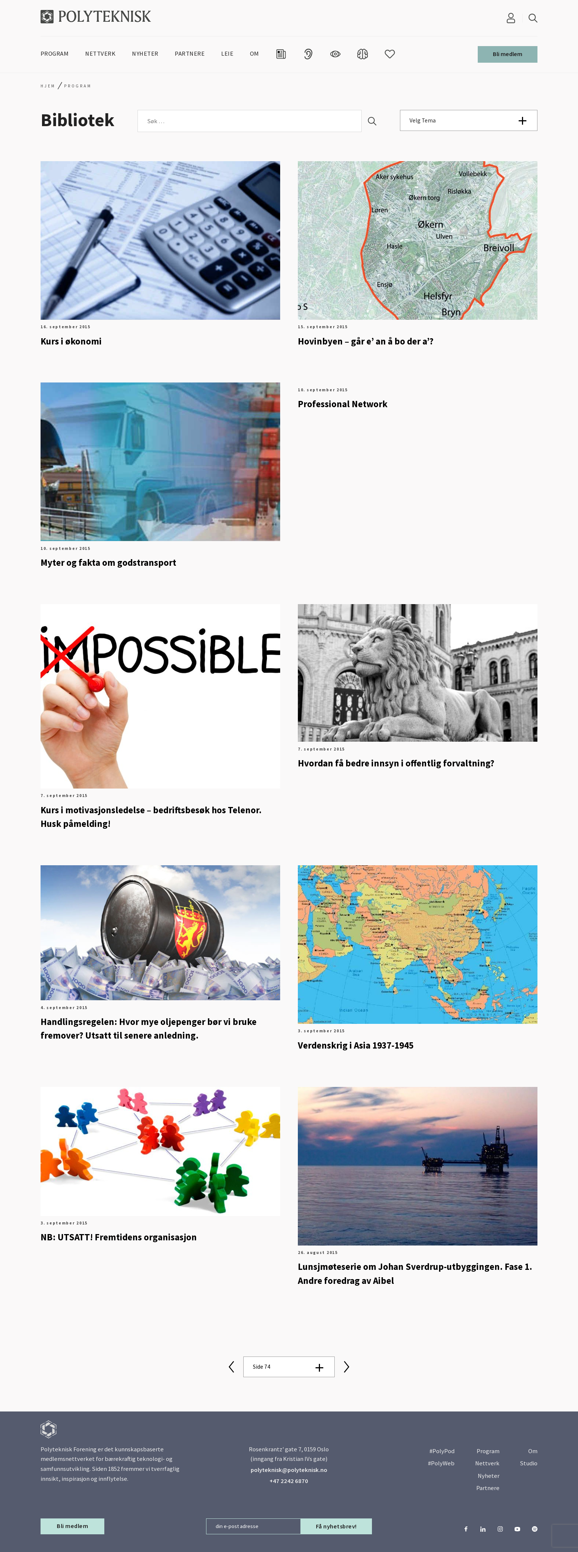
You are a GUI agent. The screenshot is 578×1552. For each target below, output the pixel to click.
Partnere (487, 1488)
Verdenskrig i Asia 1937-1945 (356, 1045)
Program (488, 1451)
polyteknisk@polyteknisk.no (289, 1470)
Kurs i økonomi (71, 341)
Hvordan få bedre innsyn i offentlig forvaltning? (396, 763)
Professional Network (342, 404)
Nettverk (487, 1463)
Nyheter (488, 1476)
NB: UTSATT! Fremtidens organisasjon (119, 1237)
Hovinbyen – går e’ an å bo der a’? (366, 341)
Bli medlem (507, 54)
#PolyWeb (441, 1463)
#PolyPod (442, 1451)
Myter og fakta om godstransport (108, 562)
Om (532, 1451)
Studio (528, 1463)
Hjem (48, 86)
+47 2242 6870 (288, 1481)
